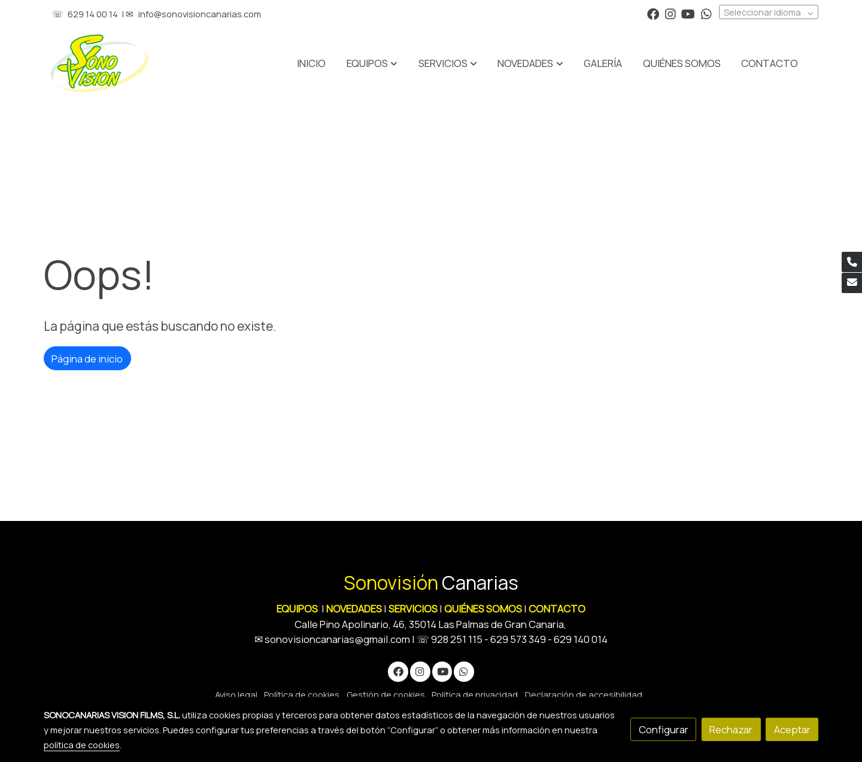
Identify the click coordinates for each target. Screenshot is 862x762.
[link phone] (852, 262)
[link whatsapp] (706, 13)
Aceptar (792, 729)
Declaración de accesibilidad (583, 694)
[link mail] (852, 283)
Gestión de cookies (386, 694)
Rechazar (730, 729)
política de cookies (82, 745)
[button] (447, 63)
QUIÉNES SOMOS (483, 608)
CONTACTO (557, 608)
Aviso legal (236, 694)
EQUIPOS (297, 608)
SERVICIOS (413, 608)
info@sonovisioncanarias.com (199, 14)
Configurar (663, 729)
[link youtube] (688, 13)
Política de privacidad (475, 694)
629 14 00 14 (93, 14)
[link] (99, 63)
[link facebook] (653, 13)
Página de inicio (87, 358)
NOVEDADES (355, 608)
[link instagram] (670, 13)
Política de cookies (301, 694)
